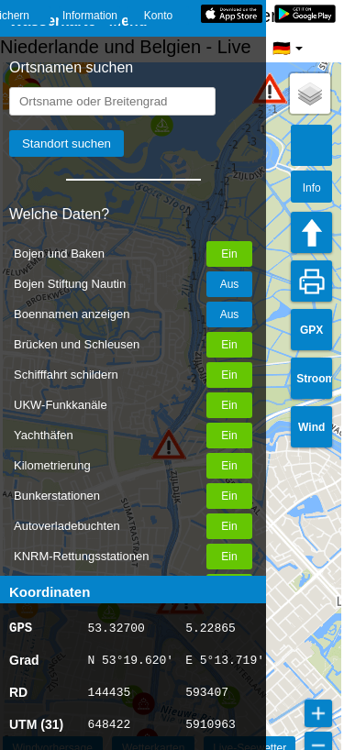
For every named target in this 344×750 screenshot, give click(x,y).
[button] (269, 88)
